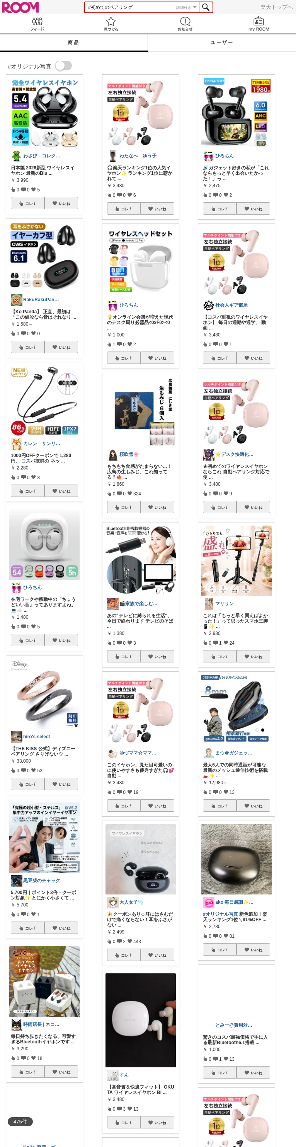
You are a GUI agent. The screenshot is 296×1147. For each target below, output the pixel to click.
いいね (64, 203)
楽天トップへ (276, 7)
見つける (111, 23)
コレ (31, 203)
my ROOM (259, 23)
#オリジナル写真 (220, 914)
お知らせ (185, 23)
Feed (37, 23)
